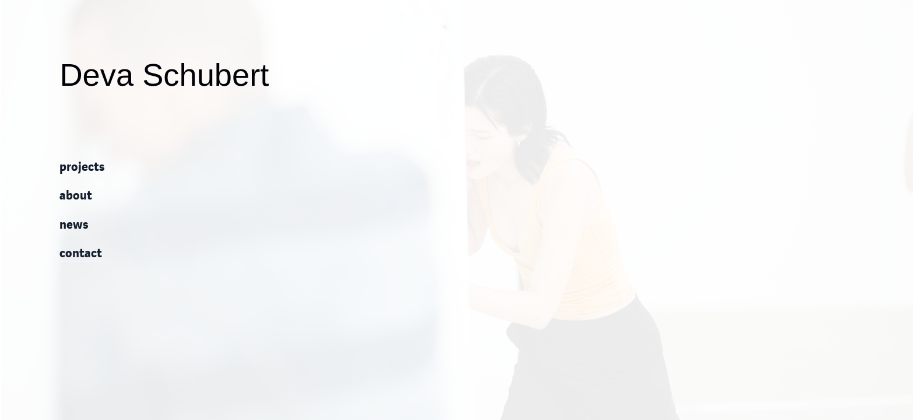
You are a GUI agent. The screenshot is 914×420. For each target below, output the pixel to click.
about (75, 196)
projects (81, 167)
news (73, 225)
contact (80, 253)
